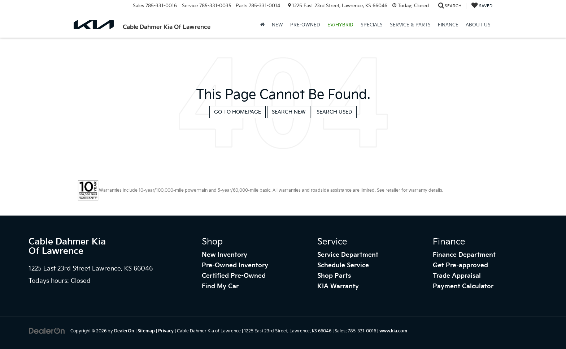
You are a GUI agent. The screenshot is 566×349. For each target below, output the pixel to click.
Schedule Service (343, 265)
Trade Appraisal (457, 276)
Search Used (334, 112)
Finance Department (464, 255)
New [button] (277, 25)
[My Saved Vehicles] (481, 6)
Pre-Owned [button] (305, 25)
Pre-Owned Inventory (235, 265)
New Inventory (224, 255)
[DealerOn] (47, 331)
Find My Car (220, 286)
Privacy (166, 331)
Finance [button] (448, 25)
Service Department (347, 255)
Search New (289, 112)
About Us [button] (478, 25)
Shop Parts (334, 276)
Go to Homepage (237, 112)
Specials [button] (372, 25)
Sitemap (146, 331)
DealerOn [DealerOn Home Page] (124, 331)
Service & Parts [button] (410, 25)
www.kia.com (393, 331)
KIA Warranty (338, 286)
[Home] (262, 25)
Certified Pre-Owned (234, 276)
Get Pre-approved (460, 265)
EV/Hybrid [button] (340, 25)
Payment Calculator (463, 286)
